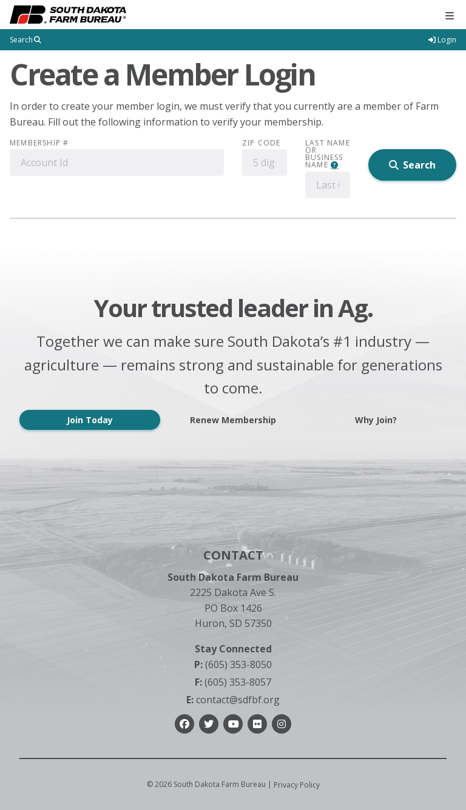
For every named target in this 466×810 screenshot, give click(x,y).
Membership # (39, 143)
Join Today (90, 420)
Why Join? (376, 420)
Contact (233, 555)
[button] (335, 165)
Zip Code (261, 143)
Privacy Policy (297, 785)
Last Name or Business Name (327, 154)
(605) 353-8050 (233, 664)
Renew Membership (233, 420)
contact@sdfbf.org (233, 699)
